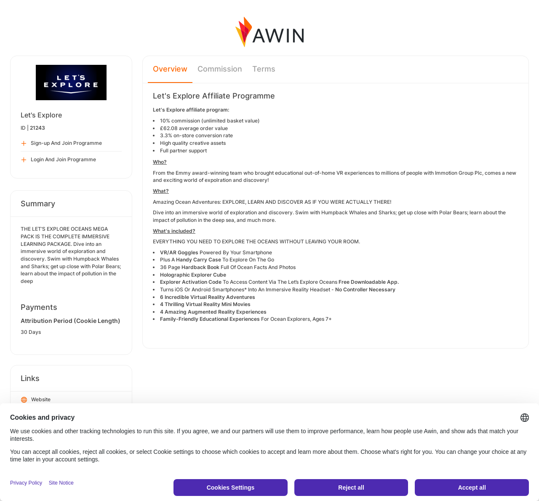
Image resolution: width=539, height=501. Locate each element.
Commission (219, 68)
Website (36, 400)
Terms (263, 68)
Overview (170, 68)
